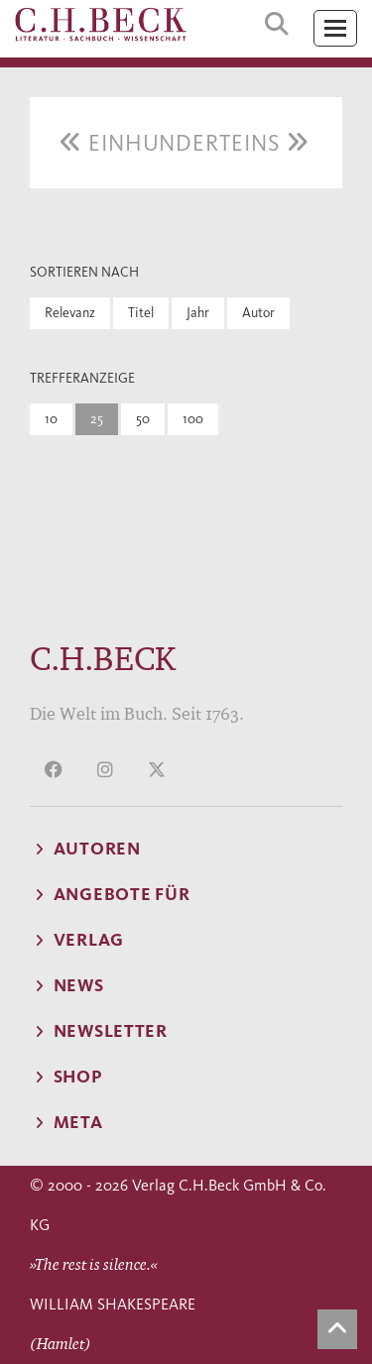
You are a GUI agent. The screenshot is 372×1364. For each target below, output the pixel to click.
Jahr (197, 312)
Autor (258, 312)
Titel (141, 312)
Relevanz (70, 312)
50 (143, 418)
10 (51, 418)
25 (96, 418)
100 (193, 418)
